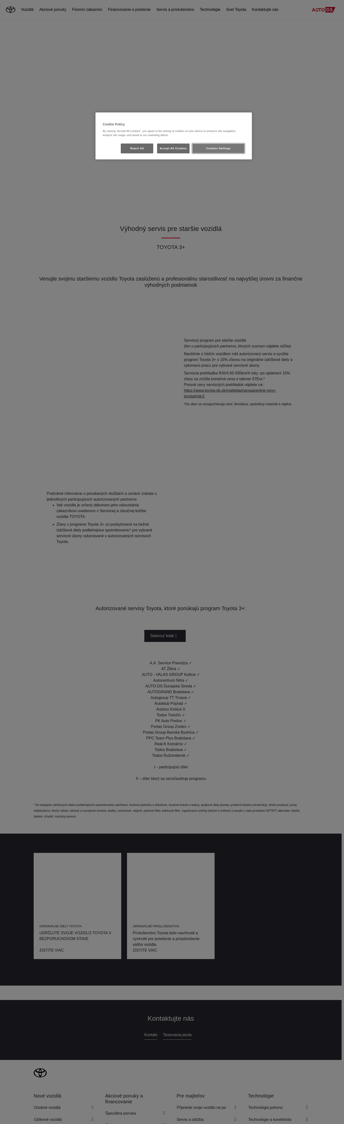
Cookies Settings (218, 148)
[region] (174, 136)
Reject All (137, 148)
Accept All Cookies (173, 148)
